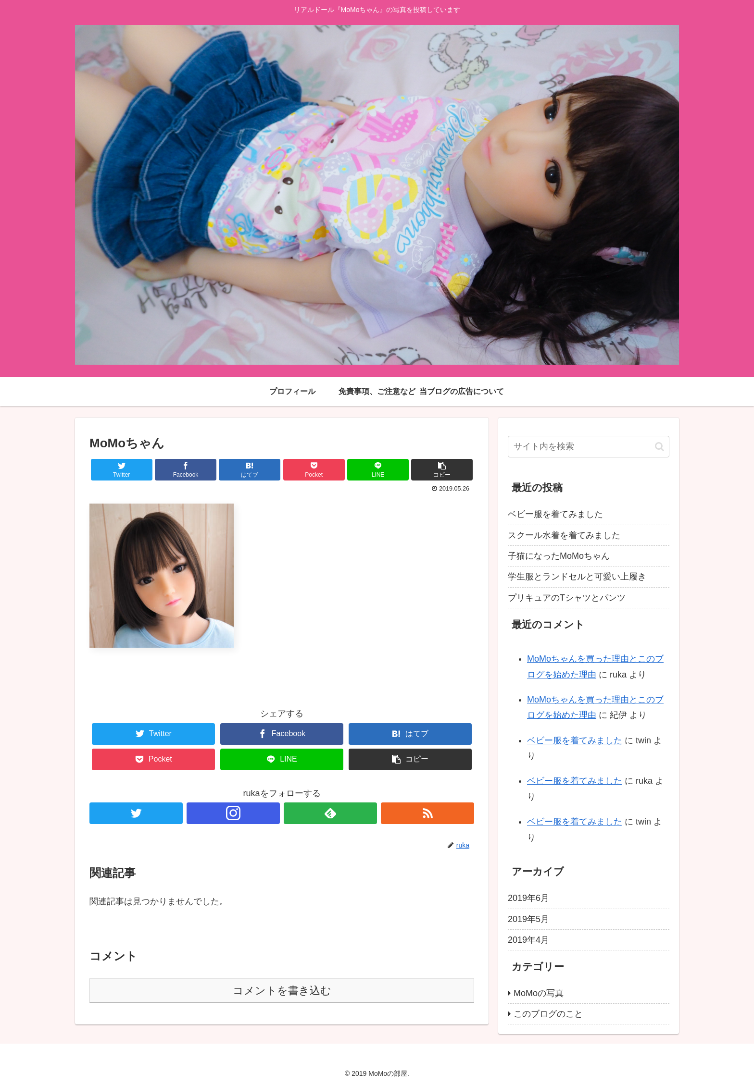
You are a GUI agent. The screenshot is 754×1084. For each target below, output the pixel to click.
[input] (588, 446)
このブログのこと (548, 1014)
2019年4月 (528, 940)
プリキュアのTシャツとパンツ (567, 598)
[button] (659, 446)
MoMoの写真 (539, 993)
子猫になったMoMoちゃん (559, 556)
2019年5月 (528, 919)
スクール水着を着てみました (564, 535)
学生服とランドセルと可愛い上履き (577, 576)
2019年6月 (528, 898)
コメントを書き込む (282, 991)
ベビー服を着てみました (555, 514)
